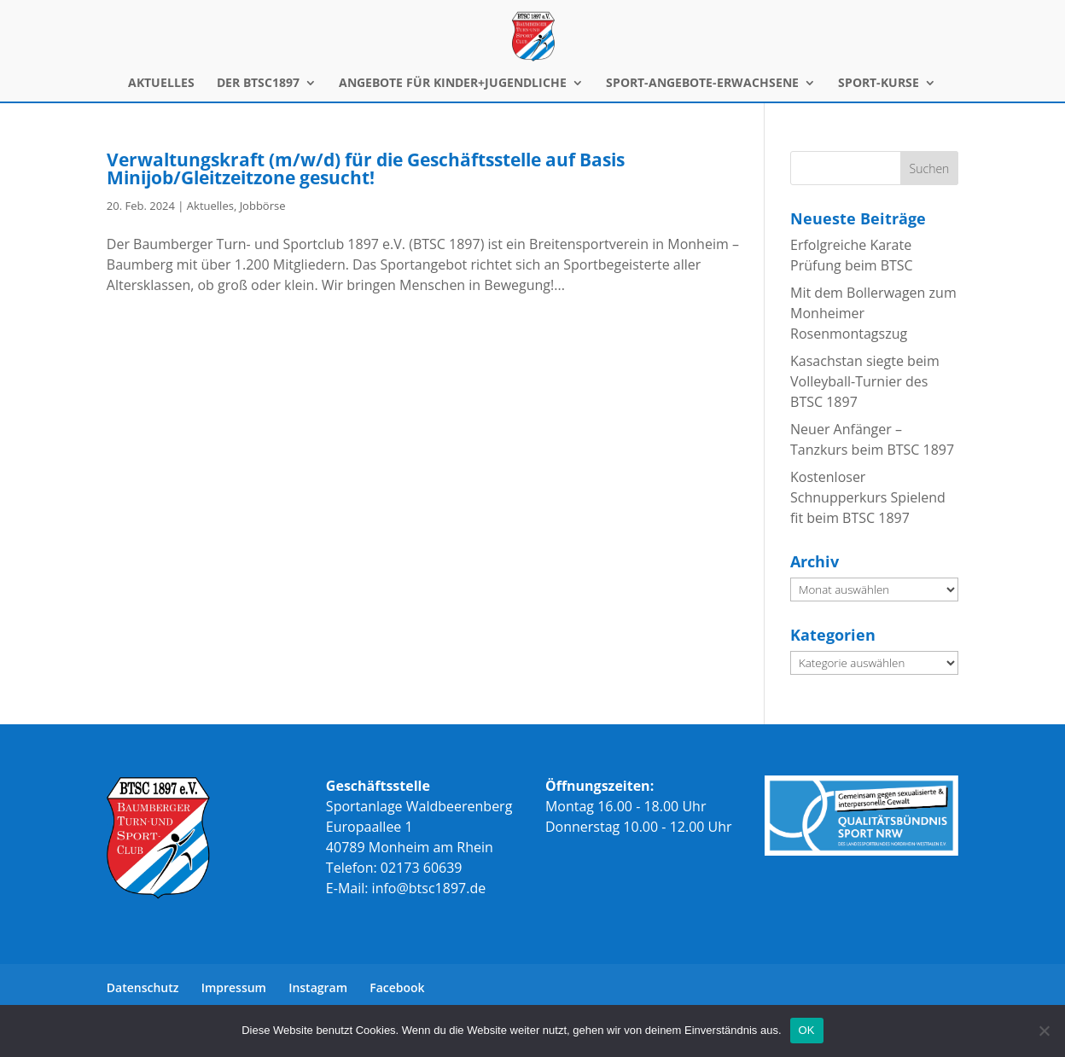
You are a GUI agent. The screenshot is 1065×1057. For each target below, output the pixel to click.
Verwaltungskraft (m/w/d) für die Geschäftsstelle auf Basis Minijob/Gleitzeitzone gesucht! (366, 168)
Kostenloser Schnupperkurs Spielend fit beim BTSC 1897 (868, 497)
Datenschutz (143, 987)
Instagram (317, 987)
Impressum (233, 987)
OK (807, 1030)
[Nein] (1043, 1030)
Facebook (397, 987)
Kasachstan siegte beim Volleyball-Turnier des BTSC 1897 (865, 381)
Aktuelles (210, 205)
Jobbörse (263, 205)
